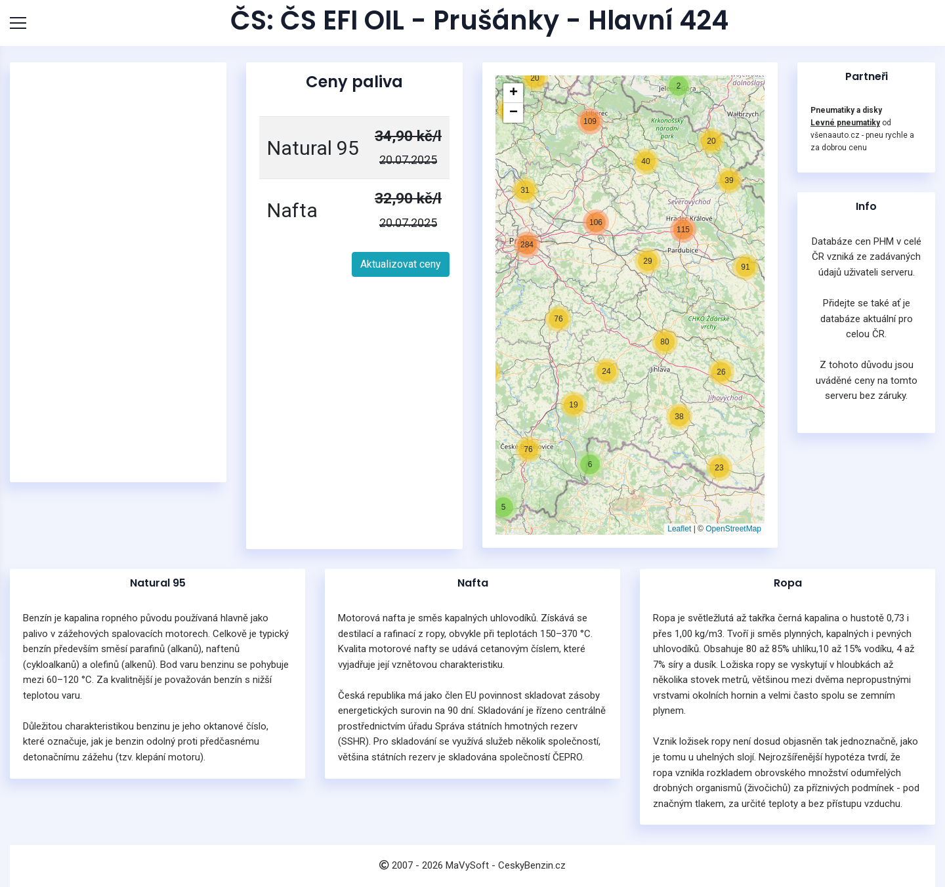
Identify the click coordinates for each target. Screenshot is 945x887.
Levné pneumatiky (845, 122)
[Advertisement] (121, 272)
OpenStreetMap (733, 528)
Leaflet (679, 528)
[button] (503, 507)
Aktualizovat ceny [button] (400, 264)
